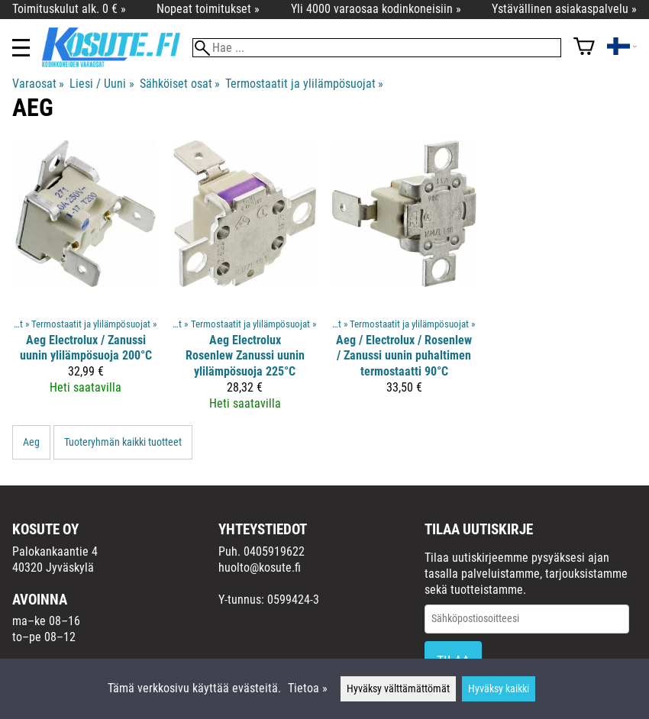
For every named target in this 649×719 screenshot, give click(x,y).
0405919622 (274, 551)
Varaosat (38, 83)
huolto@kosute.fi (259, 567)
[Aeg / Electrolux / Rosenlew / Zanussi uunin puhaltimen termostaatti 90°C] (404, 282)
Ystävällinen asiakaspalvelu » (564, 9)
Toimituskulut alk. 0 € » (69, 9)
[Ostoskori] (584, 48)
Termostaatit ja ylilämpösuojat (304, 83)
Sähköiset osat (180, 83)
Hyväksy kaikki (498, 688)
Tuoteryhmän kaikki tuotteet (123, 442)
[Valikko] (21, 47)
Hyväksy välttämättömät (398, 688)
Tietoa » (308, 688)
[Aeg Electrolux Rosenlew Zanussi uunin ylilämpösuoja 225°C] (245, 282)
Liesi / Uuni (101, 83)
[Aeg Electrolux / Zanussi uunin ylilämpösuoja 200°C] (86, 282)
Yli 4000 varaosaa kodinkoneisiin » (376, 9)
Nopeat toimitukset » (208, 9)
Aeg (31, 442)
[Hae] (376, 47)
